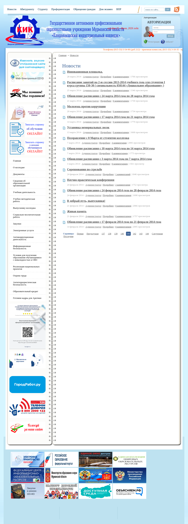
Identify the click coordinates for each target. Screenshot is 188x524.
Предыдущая (93, 233)
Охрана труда (19, 275)
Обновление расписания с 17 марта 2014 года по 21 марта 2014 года (111, 116)
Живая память (76, 211)
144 (147, 233)
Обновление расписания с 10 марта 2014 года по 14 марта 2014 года (111, 148)
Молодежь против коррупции (86, 106)
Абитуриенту (27, 9)
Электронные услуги (23, 230)
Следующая (157, 233)
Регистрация (154, 42)
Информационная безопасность (22, 247)
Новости (11, 9)
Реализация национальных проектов (26, 267)
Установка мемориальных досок (88, 127)
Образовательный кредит (25, 291)
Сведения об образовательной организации (21, 183)
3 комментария (119, 142)
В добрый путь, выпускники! (86, 200)
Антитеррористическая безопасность (24, 283)
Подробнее (105, 76)
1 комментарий (122, 174)
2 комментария (122, 184)
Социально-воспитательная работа (26, 215)
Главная (63, 55)
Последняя (68, 236)
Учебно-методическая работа (24, 200)
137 (103, 233)
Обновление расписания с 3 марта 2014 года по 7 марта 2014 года (109, 158)
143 (140, 233)
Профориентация (60, 9)
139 (116, 233)
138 (109, 233)
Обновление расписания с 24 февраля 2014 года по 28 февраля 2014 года (114, 190)
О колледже (19, 167)
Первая (80, 233)
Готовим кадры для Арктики (27, 298)
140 (122, 233)
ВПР (118, 9)
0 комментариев (121, 76)
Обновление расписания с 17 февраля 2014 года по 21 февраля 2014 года (114, 221)
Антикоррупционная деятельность (23, 238)
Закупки (17, 223)
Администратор (91, 76)
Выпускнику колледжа (24, 208)
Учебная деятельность (24, 192)
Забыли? (169, 42)
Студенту (43, 9)
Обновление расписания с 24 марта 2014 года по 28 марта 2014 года (111, 95)
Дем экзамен (106, 9)
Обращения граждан (84, 9)
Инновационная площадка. (85, 71)
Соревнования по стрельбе (84, 169)
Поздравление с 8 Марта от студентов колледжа (98, 137)
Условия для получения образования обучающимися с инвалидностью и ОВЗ (27, 257)
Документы (18, 174)
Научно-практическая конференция (90, 179)
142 (134, 233)
